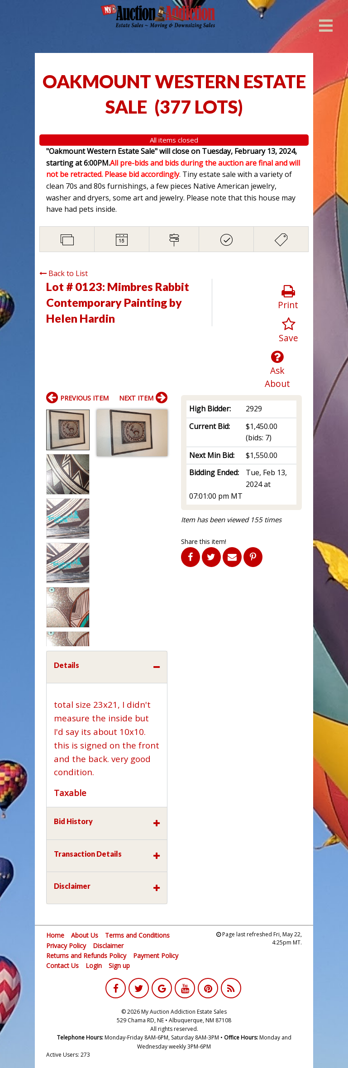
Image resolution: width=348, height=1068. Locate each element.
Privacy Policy (66, 945)
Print (288, 297)
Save (288, 330)
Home (55, 935)
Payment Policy (155, 955)
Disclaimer (108, 945)
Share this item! (203, 541)
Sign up (119, 965)
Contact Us (62, 965)
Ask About (277, 370)
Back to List (63, 273)
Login (94, 965)
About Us (84, 935)
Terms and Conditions (137, 935)
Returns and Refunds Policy (86, 955)
